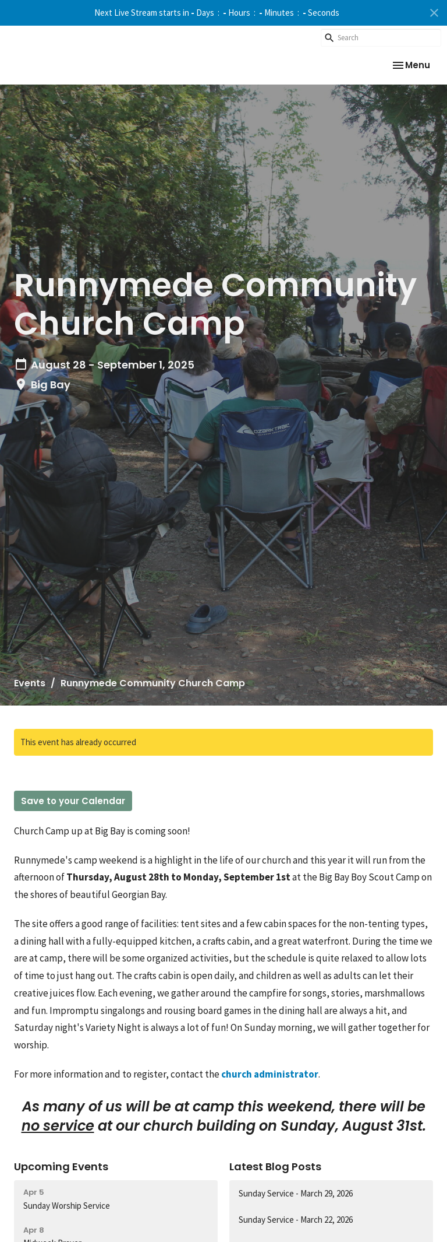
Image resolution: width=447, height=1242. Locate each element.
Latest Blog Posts (275, 1166)
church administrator (269, 1074)
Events (29, 683)
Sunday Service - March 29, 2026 (296, 1193)
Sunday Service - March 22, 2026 (296, 1219)
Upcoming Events (61, 1166)
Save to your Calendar (73, 801)
